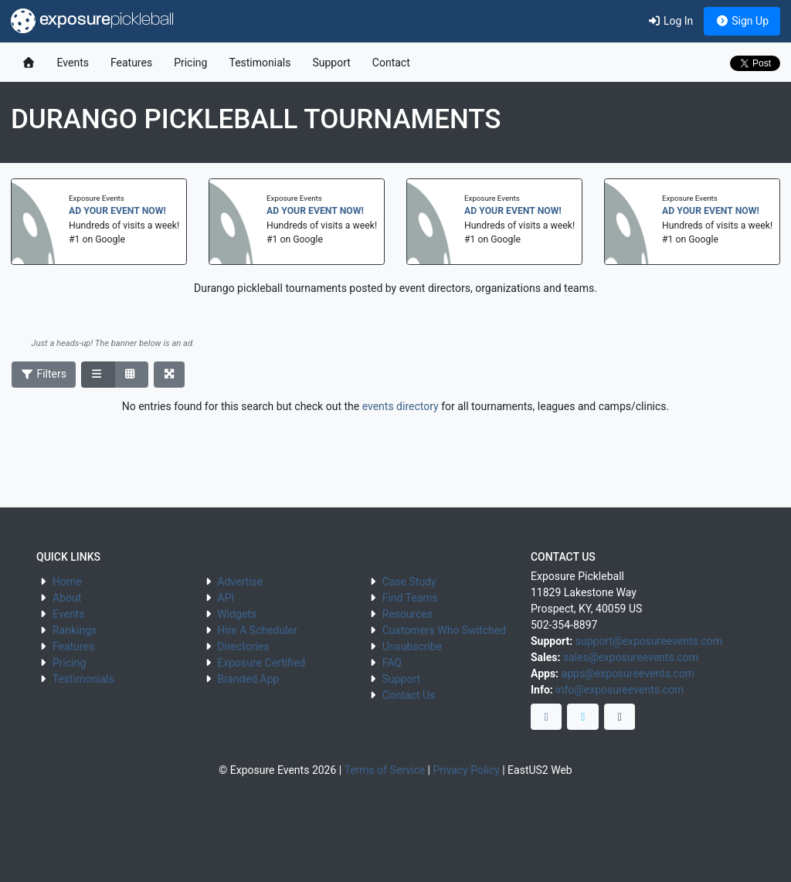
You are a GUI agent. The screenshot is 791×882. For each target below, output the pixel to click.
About (67, 598)
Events (73, 62)
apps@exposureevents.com (628, 673)
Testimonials (259, 62)
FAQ (392, 662)
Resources (407, 614)
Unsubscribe (412, 646)
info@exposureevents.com (619, 690)
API (225, 598)
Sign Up (742, 21)
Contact (391, 62)
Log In (670, 21)
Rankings (75, 630)
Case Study (409, 581)
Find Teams (410, 598)
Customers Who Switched (444, 630)
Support (331, 62)
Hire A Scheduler (257, 630)
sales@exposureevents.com (630, 657)
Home (67, 581)
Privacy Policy (466, 770)
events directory (400, 406)
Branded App (248, 679)
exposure (92, 20)
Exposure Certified (261, 662)
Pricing (190, 62)
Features (131, 62)
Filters (44, 374)
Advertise (240, 581)
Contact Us (409, 695)
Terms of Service (384, 770)
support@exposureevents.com (648, 641)
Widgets (236, 614)
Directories (243, 646)
